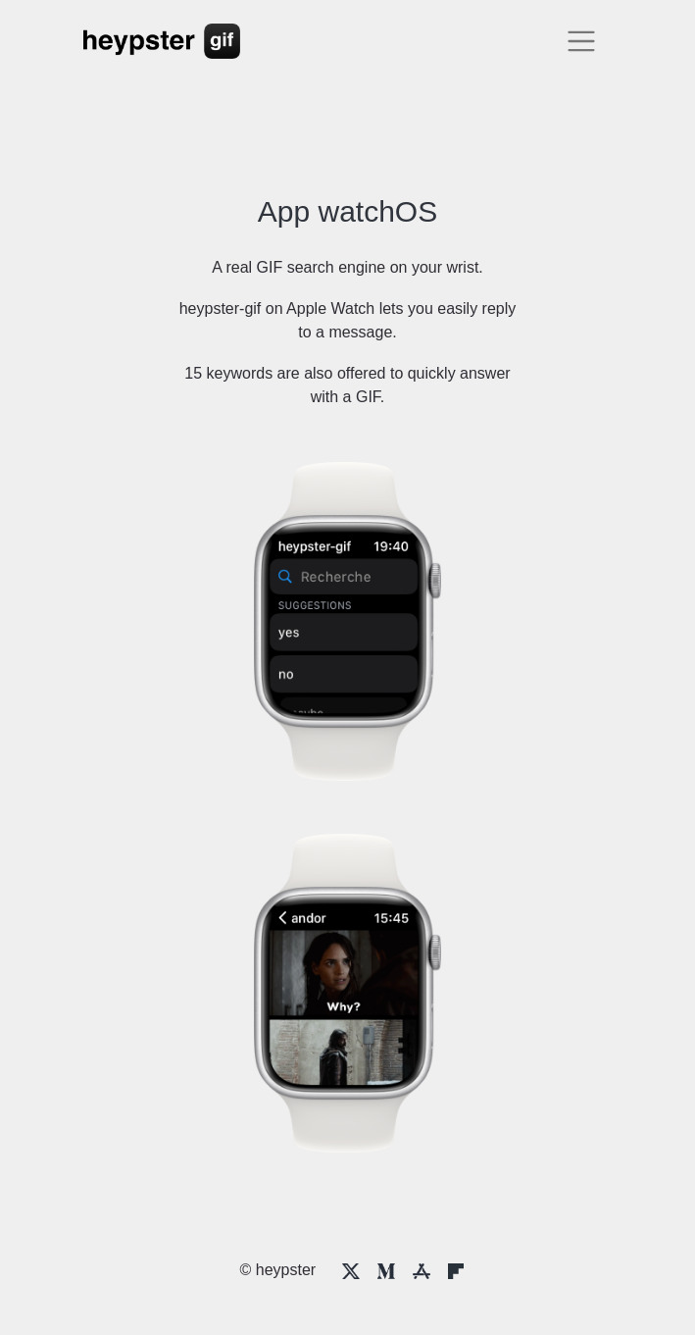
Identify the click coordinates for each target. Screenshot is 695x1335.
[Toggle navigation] (582, 42)
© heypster (278, 1269)
